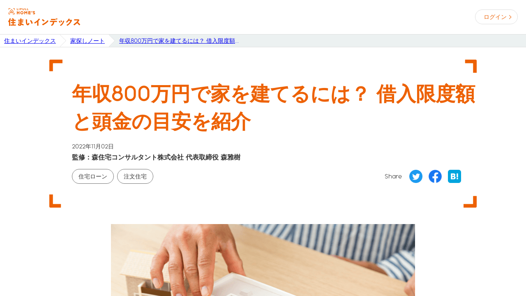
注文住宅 (135, 176)
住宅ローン (92, 176)
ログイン (495, 17)
